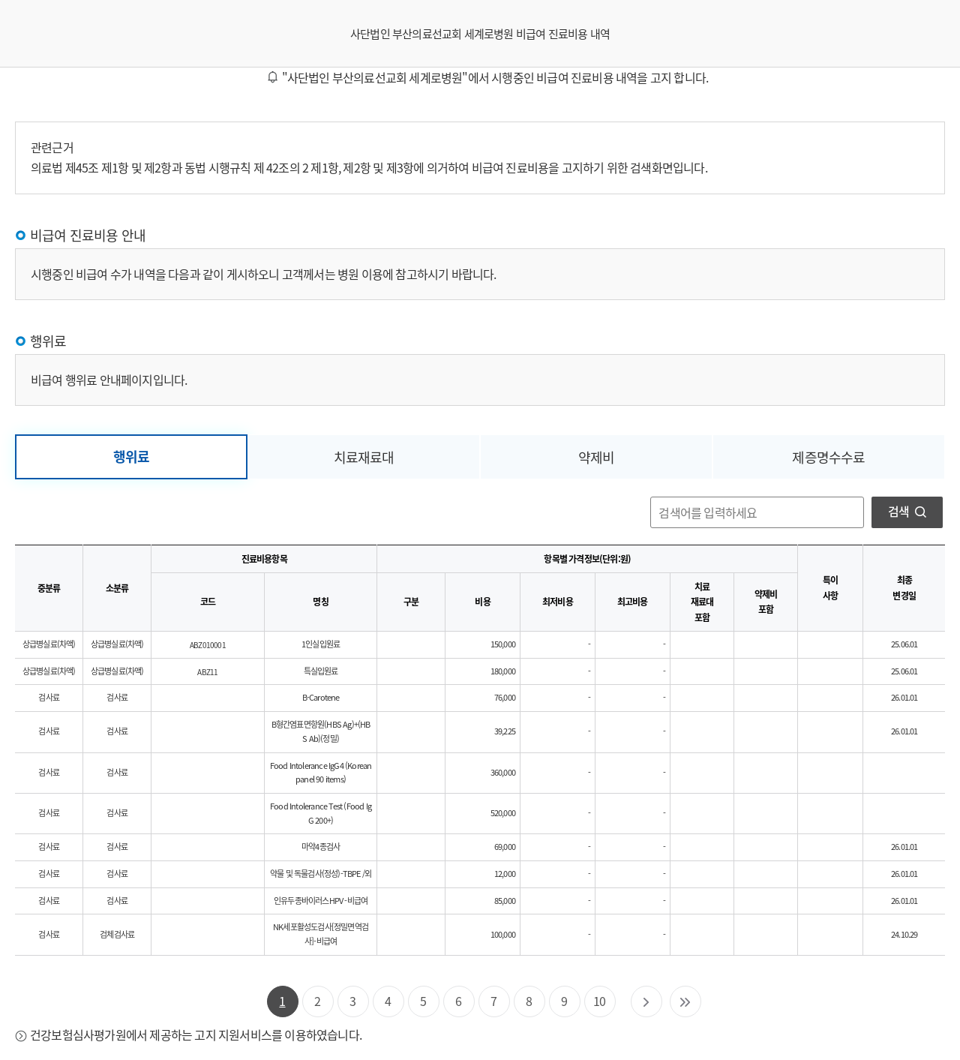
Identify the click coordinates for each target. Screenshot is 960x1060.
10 (599, 1001)
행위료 (131, 456)
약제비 (596, 457)
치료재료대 (364, 457)
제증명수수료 (828, 457)
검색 (907, 511)
